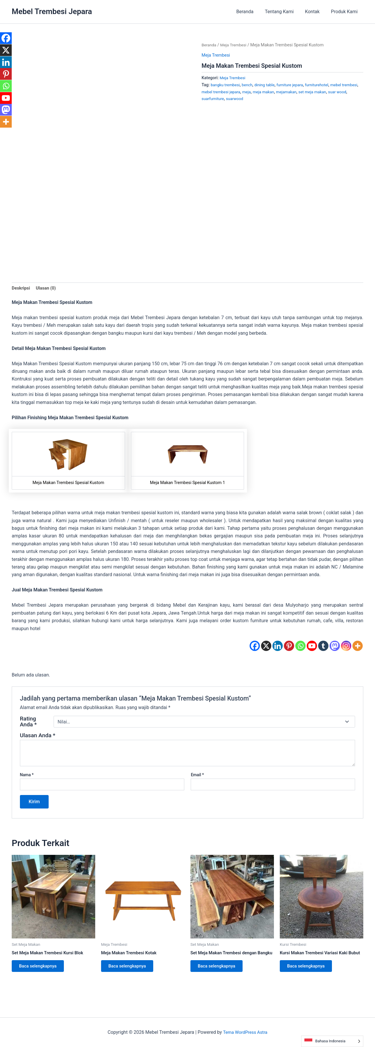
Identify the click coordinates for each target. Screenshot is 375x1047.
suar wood (211, 98)
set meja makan (339, 91)
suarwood (258, 98)
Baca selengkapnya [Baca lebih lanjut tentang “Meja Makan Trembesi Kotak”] (130, 969)
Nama (27, 776)
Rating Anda (28, 723)
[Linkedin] (277, 647)
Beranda (251, 11)
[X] (266, 647)
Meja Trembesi (235, 45)
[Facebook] (255, 647)
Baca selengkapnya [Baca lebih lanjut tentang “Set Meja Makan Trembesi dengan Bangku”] (219, 974)
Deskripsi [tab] (21, 288)
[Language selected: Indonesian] (332, 1041)
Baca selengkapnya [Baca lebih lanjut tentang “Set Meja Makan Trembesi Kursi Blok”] (41, 969)
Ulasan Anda (37, 736)
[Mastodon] (335, 647)
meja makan (286, 91)
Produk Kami (345, 11)
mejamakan (311, 91)
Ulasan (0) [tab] (48, 288)
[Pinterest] (289, 647)
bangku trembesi (226, 84)
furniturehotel (324, 84)
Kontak (315, 11)
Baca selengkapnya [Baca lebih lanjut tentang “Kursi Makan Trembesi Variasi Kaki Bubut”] (309, 974)
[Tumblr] (323, 647)
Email (197, 776)
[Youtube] (312, 647)
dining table (268, 84)
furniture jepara (295, 84)
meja (268, 91)
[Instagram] (346, 647)
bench (249, 84)
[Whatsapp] (300, 647)
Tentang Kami (284, 11)
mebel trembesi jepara (241, 91)
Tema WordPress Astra (245, 1032)
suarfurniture (235, 98)
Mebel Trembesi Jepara (52, 11)
